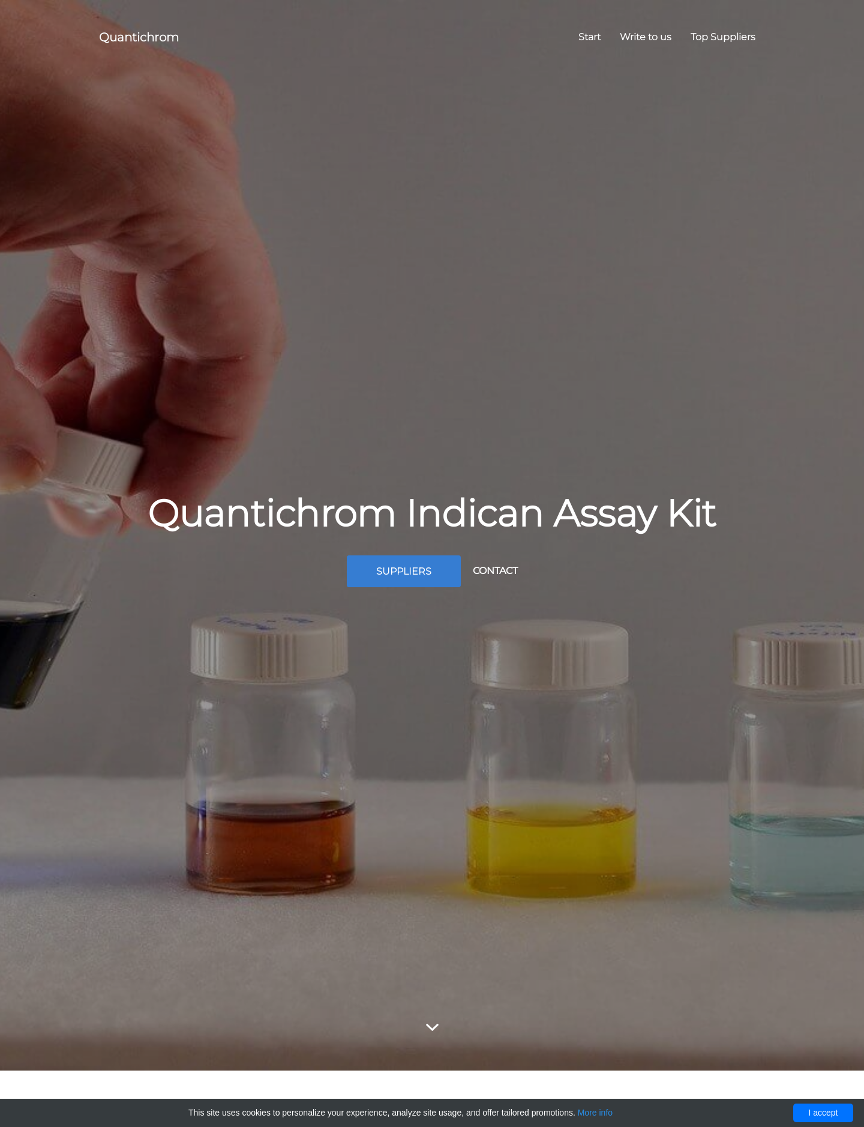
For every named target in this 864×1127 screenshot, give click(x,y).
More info (595, 1112)
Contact (495, 570)
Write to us (645, 37)
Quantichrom (139, 37)
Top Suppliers (723, 37)
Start (589, 37)
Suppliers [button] (403, 571)
